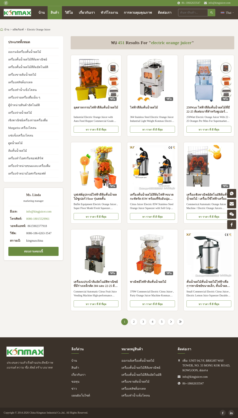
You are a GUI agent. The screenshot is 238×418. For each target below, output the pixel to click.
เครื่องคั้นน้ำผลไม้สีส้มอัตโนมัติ (28, 67)
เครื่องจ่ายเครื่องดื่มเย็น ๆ (24, 97)
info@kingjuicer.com (219, 2)
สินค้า (55, 12)
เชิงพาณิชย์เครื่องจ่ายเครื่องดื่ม (28, 120)
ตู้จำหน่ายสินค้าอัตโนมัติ (24, 105)
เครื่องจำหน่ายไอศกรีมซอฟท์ (27, 173)
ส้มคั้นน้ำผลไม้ (17, 150)
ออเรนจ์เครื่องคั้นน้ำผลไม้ (24, 51)
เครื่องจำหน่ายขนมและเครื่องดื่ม (29, 165)
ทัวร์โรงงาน (109, 12)
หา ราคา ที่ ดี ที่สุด (96, 129)
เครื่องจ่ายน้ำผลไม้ (20, 112)
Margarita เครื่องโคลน (22, 127)
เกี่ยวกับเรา (87, 12)
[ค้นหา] (211, 12)
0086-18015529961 (37, 218)
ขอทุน (75, 381)
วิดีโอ (69, 12)
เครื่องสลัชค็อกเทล (20, 82)
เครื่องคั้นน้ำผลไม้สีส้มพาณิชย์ (27, 59)
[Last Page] (180, 321)
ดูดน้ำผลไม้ (15, 143)
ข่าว (74, 388)
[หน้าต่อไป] (171, 321)
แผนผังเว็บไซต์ (80, 395)
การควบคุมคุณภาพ (138, 12)
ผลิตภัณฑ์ (18, 29)
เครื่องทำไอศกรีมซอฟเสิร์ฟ (25, 158)
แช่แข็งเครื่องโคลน (20, 135)
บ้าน (41, 12)
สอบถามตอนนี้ (33, 251)
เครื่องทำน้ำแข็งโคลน (22, 89)
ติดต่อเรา (164, 12)
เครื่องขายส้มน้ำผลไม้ (22, 74)
